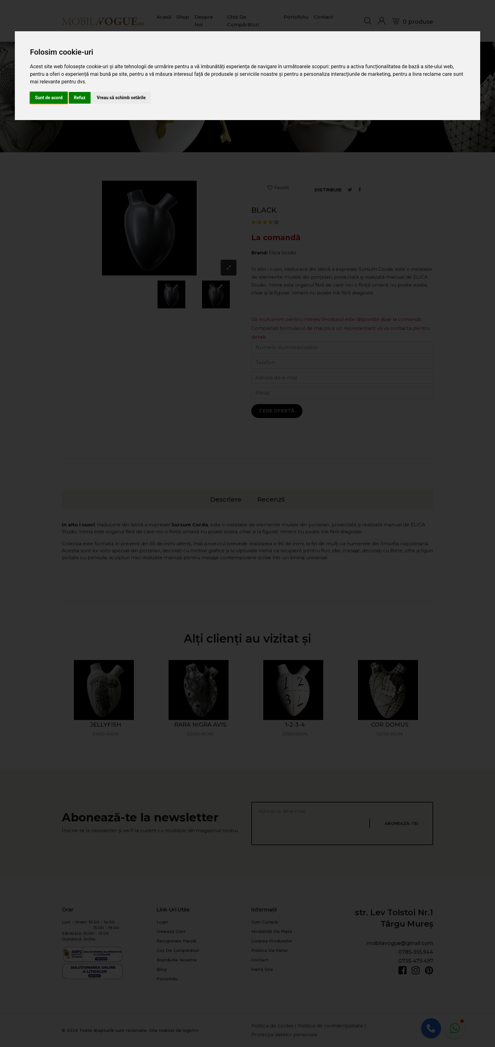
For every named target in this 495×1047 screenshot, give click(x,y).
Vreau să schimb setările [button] (121, 97)
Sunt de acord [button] (49, 97)
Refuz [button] (80, 97)
